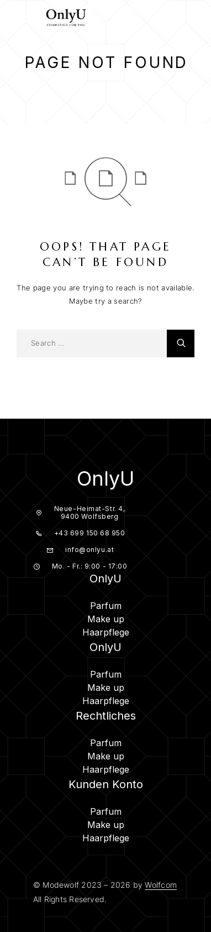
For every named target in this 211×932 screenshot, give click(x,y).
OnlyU (105, 478)
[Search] (153, 18)
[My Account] (173, 18)
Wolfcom (160, 884)
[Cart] (193, 18)
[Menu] (22, 16)
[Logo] (66, 17)
